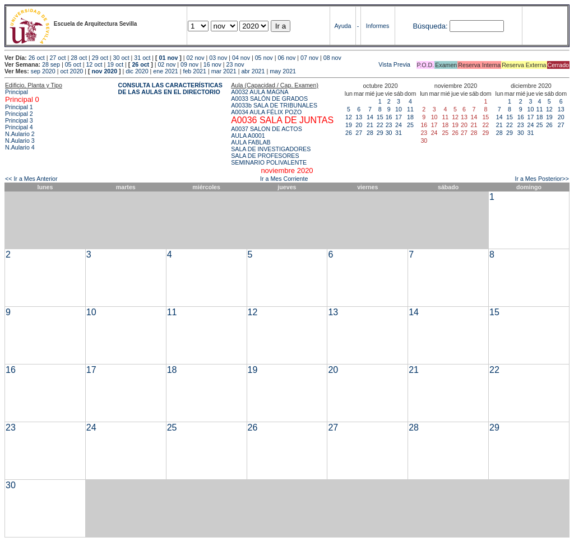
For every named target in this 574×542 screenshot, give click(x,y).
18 (410, 117)
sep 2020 (43, 71)
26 (348, 132)
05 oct (73, 64)
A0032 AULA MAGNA (259, 91)
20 (358, 125)
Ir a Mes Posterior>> (542, 178)
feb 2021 (194, 71)
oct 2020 (71, 71)
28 (370, 132)
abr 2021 (253, 71)
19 (348, 125)
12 (348, 117)
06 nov (286, 57)
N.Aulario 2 (20, 133)
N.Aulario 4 (20, 147)
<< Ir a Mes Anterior (31, 178)
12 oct (94, 64)
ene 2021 (165, 71)
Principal (16, 91)
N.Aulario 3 (20, 140)
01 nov (168, 57)
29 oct (100, 57)
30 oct (121, 57)
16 (389, 117)
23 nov (235, 64)
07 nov (309, 57)
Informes (377, 25)
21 (370, 125)
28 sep (51, 64)
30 (389, 132)
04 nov (241, 57)
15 (380, 117)
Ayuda (342, 25)
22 (380, 125)
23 (389, 125)
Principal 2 (19, 113)
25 (410, 125)
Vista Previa (328, 64)
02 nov (196, 57)
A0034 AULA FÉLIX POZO (266, 112)
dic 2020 (137, 71)
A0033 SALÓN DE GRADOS (269, 98)
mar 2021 (224, 71)
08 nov (332, 57)
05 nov (264, 57)
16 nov (212, 64)
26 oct (37, 57)
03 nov (218, 57)
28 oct (79, 57)
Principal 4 (19, 127)
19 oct (115, 64)
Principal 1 (19, 107)
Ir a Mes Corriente (284, 178)
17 (398, 117)
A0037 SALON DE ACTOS (266, 128)
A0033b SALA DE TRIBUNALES (274, 105)
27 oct (57, 57)
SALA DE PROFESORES (265, 155)
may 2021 (283, 71)
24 (398, 125)
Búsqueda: (430, 26)
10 (398, 109)
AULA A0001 (248, 135)
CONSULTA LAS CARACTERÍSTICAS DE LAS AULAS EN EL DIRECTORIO (170, 88)
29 (380, 132)
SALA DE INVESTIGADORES (271, 149)
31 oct (142, 57)
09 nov (189, 64)
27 (358, 132)
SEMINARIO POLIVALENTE (269, 162)
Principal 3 (19, 120)
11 (410, 109)
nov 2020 (104, 71)
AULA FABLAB (251, 142)
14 (370, 117)
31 (398, 132)
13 (358, 117)
